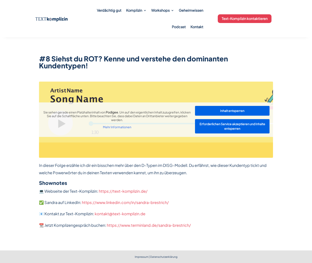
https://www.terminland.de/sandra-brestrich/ (149, 225)
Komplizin (134, 10)
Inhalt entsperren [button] (232, 111)
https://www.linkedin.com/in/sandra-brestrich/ (125, 202)
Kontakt (196, 27)
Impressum (141, 256)
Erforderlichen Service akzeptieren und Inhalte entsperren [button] (232, 126)
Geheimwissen (191, 10)
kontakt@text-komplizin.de (120, 213)
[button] (9, 253)
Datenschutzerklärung (163, 256)
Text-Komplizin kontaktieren (245, 18)
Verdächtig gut (109, 10)
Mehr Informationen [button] (117, 127)
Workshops (160, 10)
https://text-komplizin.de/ (123, 191)
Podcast (179, 27)
